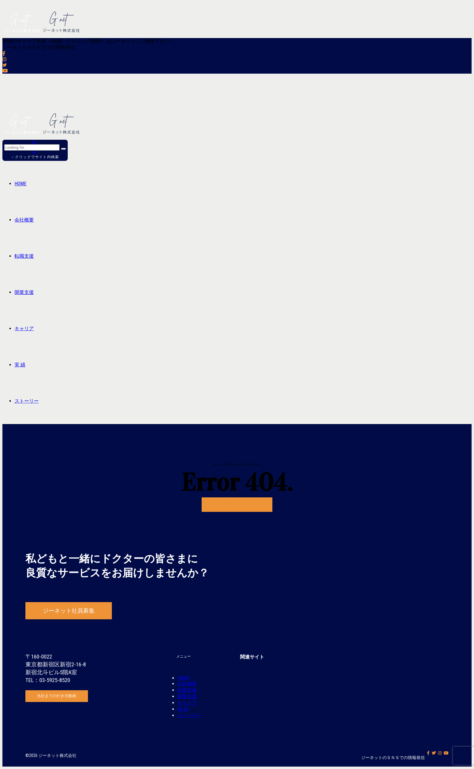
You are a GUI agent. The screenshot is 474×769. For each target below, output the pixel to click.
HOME (20, 184)
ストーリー (27, 401)
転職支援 (24, 256)
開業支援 (24, 292)
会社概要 (24, 220)
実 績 (20, 365)
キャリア (24, 328)
